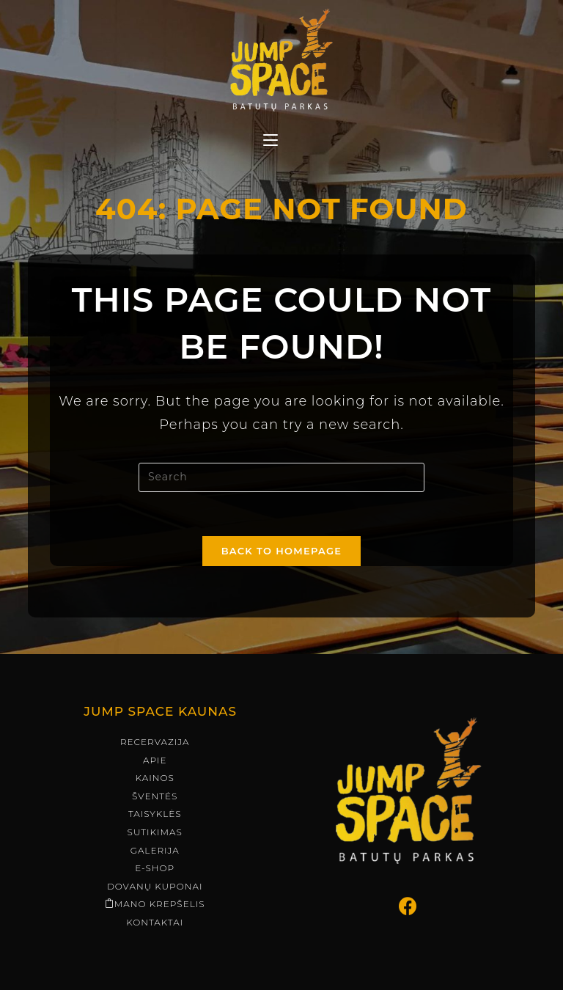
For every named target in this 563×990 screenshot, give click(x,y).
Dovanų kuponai (155, 849)
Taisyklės (155, 776)
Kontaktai (154, 885)
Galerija (155, 813)
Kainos (155, 741)
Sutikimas (155, 795)
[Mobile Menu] (270, 142)
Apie (155, 723)
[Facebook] (408, 870)
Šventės (154, 759)
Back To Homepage (281, 551)
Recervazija (155, 705)
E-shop (154, 831)
